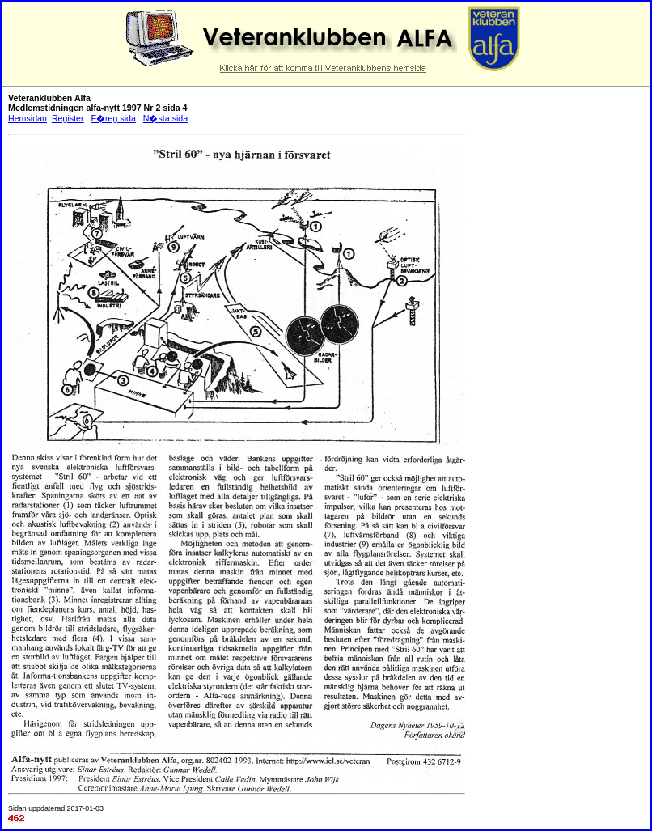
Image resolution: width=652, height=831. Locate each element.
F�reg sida (113, 118)
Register (68, 118)
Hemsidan (27, 118)
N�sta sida (165, 118)
